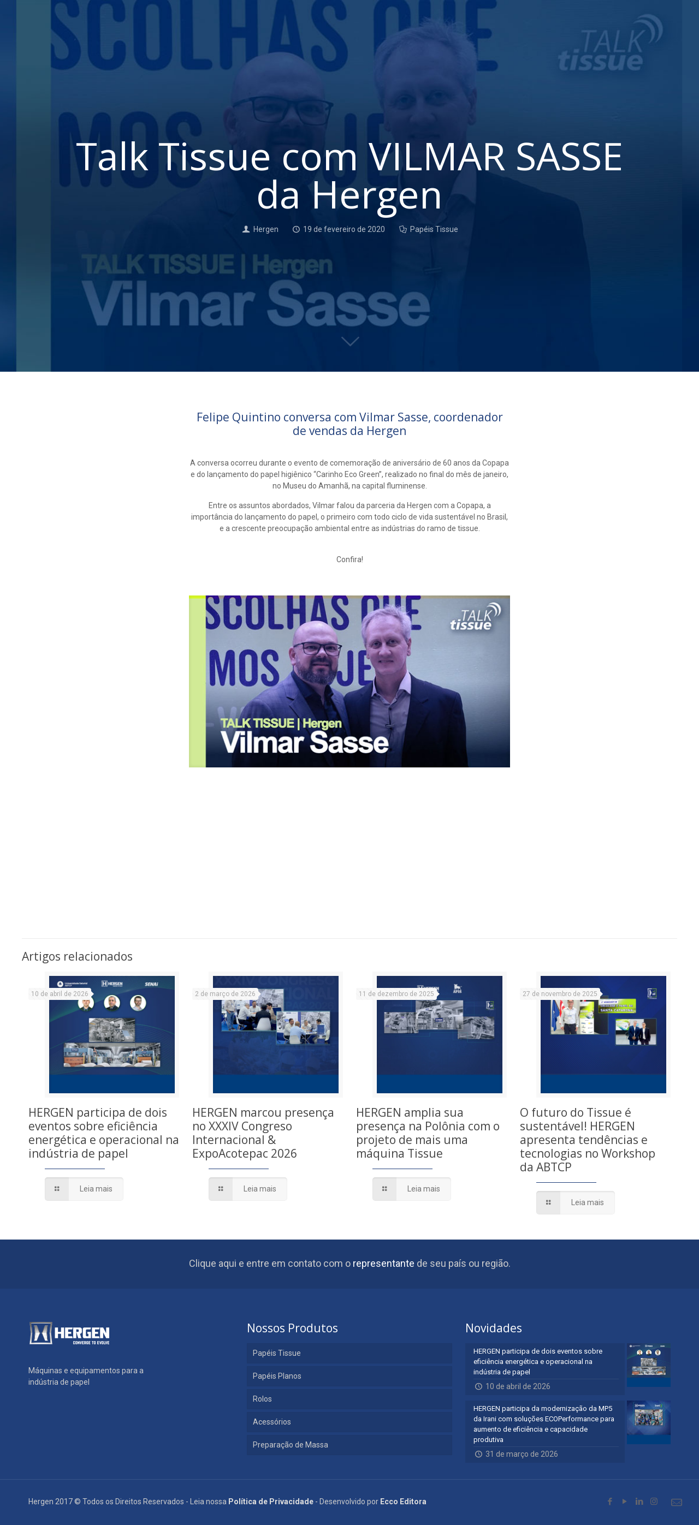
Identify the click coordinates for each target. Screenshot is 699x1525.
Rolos (262, 1399)
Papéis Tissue (434, 229)
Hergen (266, 229)
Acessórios (272, 1421)
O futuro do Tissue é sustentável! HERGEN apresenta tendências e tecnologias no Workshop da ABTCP (587, 1140)
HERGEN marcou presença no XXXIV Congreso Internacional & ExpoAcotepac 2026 (263, 1133)
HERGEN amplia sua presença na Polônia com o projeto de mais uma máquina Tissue (428, 1133)
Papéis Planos (277, 1376)
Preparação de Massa (290, 1444)
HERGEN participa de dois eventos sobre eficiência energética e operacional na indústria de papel (103, 1133)
